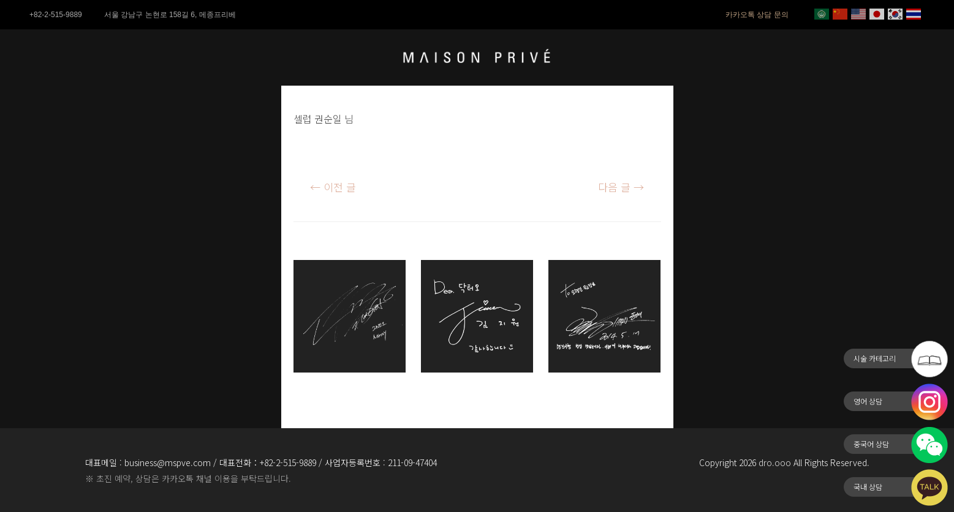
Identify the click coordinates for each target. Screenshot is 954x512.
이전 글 (333, 187)
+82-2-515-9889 (55, 14)
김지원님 (442, 390)
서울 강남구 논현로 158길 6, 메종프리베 (170, 14)
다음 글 (621, 187)
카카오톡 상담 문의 (757, 14)
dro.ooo (775, 462)
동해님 (564, 390)
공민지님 (314, 390)
